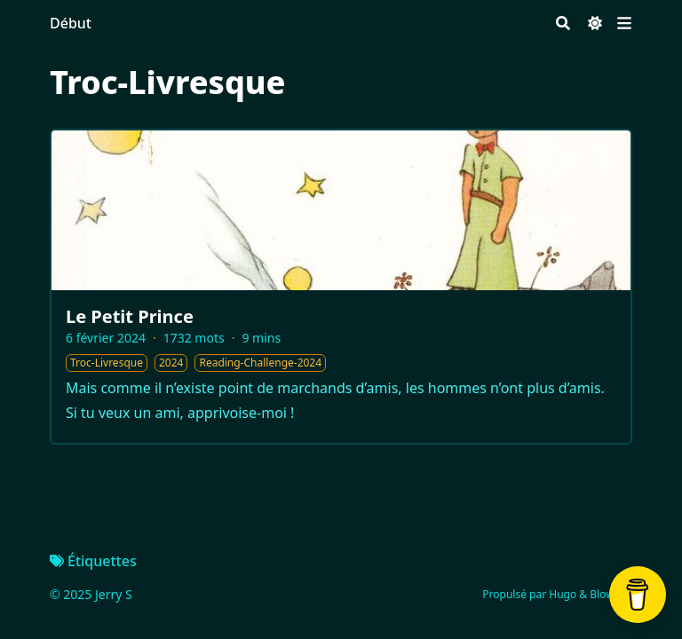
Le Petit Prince (130, 316)
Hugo (562, 594)
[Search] (563, 23)
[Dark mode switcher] (595, 23)
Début (70, 23)
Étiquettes (93, 561)
